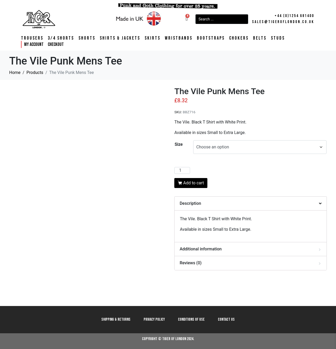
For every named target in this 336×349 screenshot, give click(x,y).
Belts (259, 38)
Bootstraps (211, 38)
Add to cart (193, 182)
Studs (278, 38)
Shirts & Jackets (120, 38)
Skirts (152, 38)
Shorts (86, 38)
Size (179, 144)
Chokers (239, 38)
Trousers (32, 38)
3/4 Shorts (61, 38)
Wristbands (178, 38)
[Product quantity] (182, 170)
